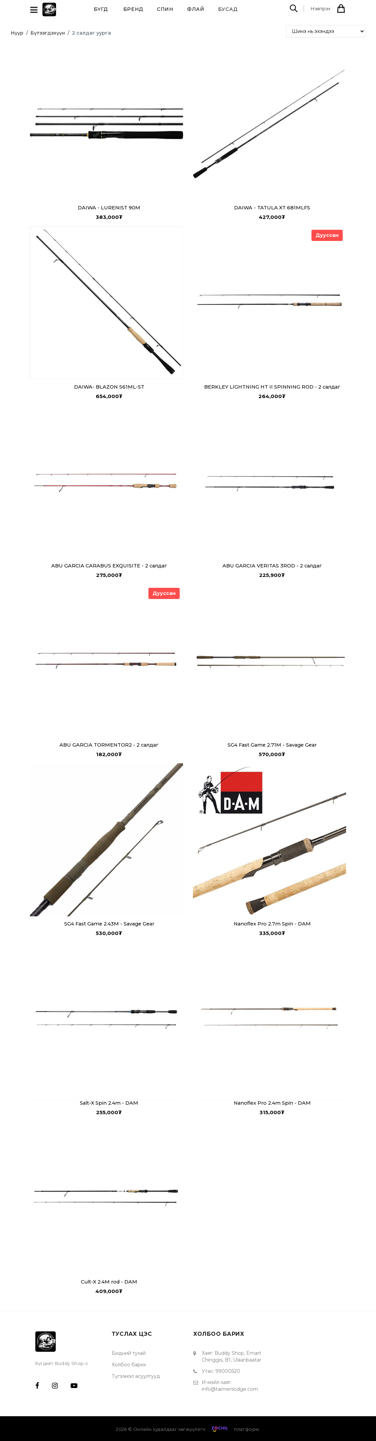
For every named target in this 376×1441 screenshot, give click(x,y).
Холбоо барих (129, 1362)
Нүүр (17, 33)
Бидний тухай (129, 1351)
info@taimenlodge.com (230, 1387)
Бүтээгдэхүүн (48, 33)
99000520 (227, 1369)
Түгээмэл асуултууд (136, 1374)
